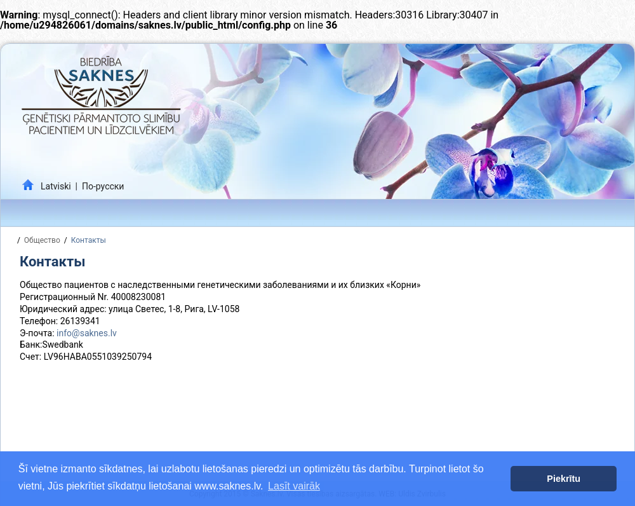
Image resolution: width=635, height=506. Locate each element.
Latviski (56, 186)
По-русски (103, 186)
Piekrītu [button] (563, 479)
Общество (42, 240)
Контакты (88, 240)
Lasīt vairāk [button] (294, 486)
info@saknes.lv (87, 333)
